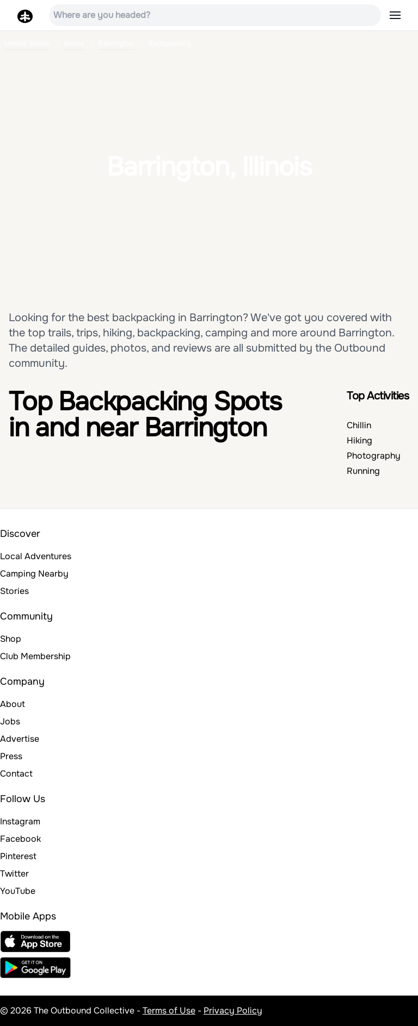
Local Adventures (35, 556)
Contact (16, 773)
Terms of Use (169, 1010)
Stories (14, 591)
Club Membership (35, 656)
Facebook (20, 838)
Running (363, 471)
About (12, 704)
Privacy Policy (233, 1010)
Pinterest (18, 856)
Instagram (20, 821)
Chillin (359, 425)
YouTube (17, 891)
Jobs (10, 721)
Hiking (359, 440)
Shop (10, 639)
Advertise (19, 739)
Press (11, 756)
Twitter (14, 873)
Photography (374, 455)
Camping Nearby (34, 573)
